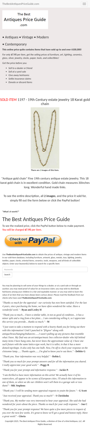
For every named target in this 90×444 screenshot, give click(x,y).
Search (7, 274)
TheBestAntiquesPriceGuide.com (20, 4)
